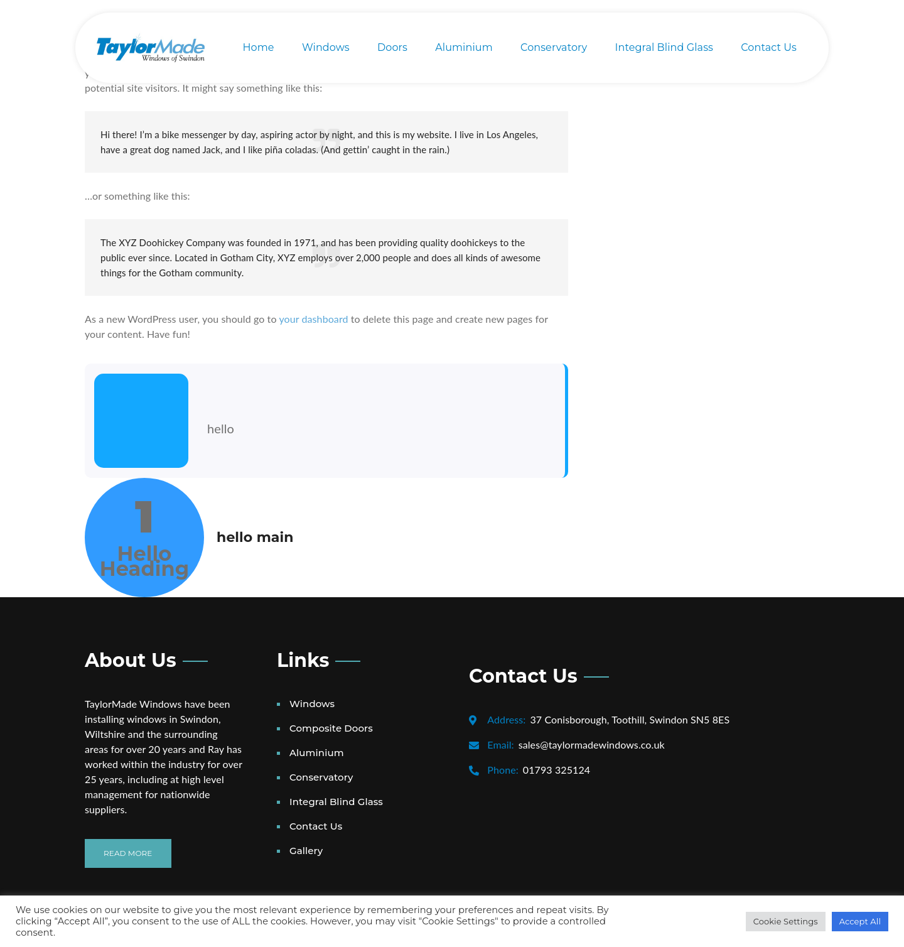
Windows (326, 47)
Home (258, 47)
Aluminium (464, 47)
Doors (392, 47)
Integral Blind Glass (664, 47)
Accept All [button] (860, 921)
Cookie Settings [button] (785, 921)
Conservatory (553, 47)
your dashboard (313, 319)
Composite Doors (331, 728)
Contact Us (769, 47)
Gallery (306, 851)
